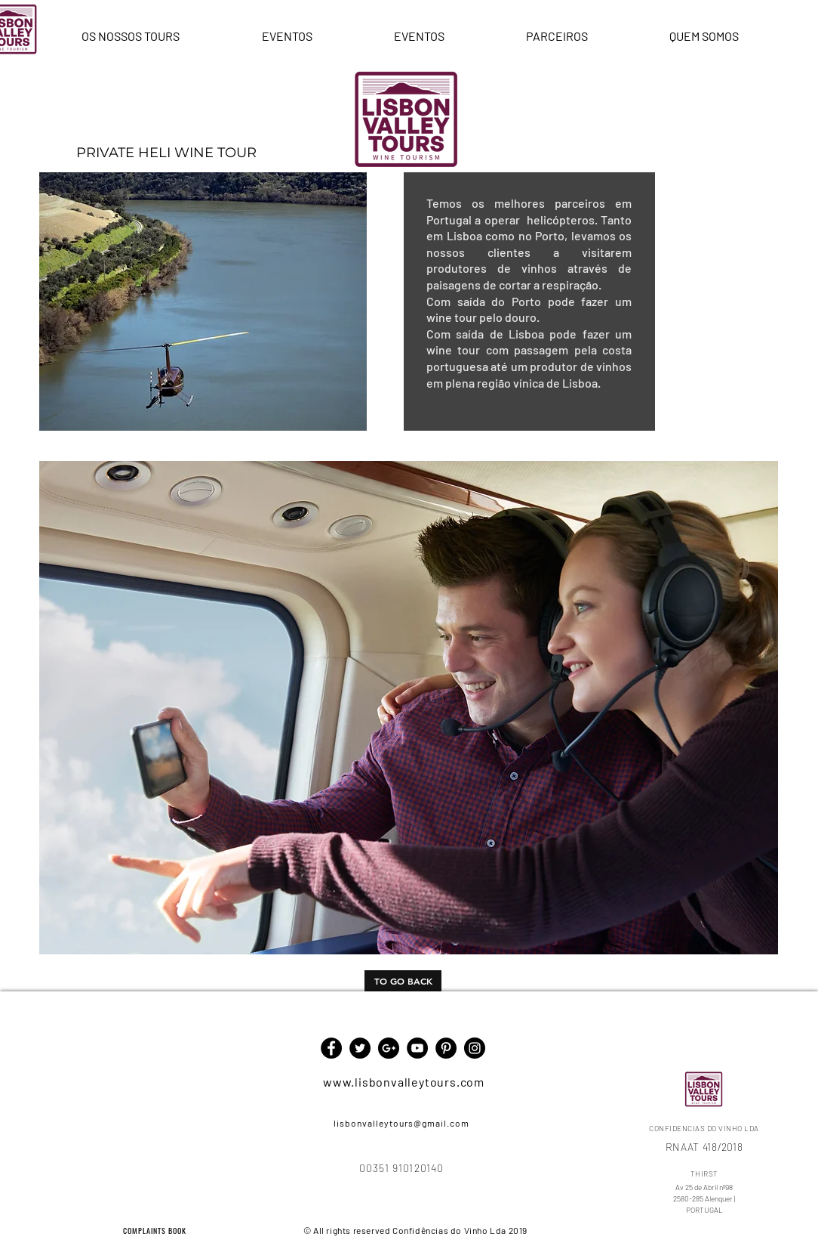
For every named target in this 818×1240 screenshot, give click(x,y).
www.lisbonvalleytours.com (403, 1082)
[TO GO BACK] (402, 980)
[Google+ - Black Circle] (388, 1048)
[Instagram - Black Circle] (474, 1048)
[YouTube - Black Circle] (417, 1048)
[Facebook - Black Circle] (331, 1048)
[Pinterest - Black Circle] (446, 1048)
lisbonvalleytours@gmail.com (401, 1123)
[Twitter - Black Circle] (360, 1048)
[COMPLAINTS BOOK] (156, 1230)
